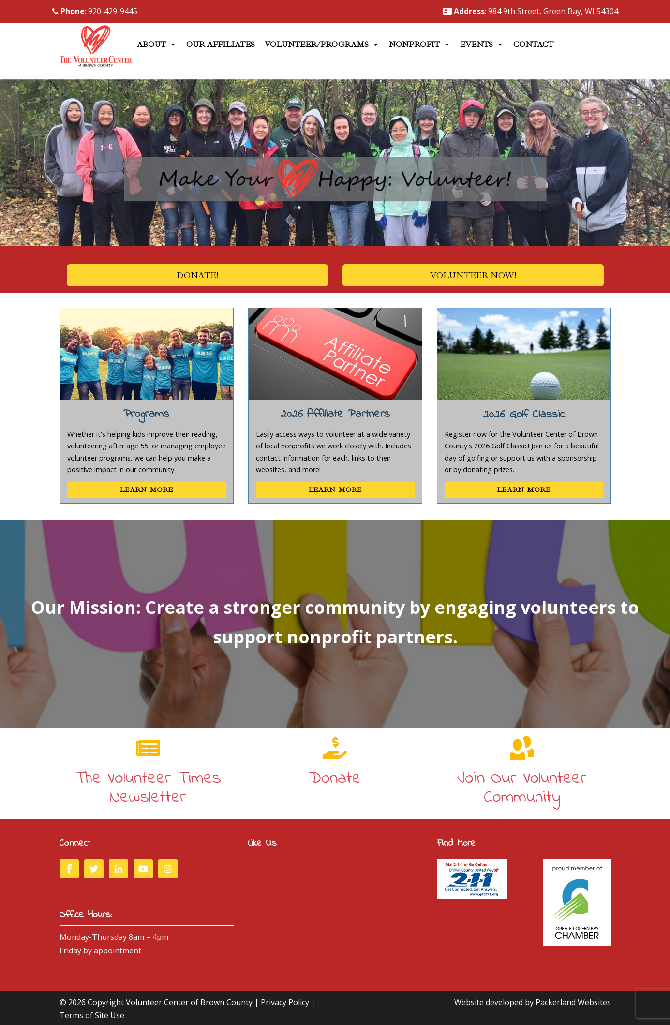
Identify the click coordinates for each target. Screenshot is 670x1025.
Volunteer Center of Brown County (189, 1002)
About (157, 44)
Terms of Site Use (92, 1015)
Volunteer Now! (473, 275)
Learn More (146, 490)
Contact (533, 44)
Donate (335, 778)
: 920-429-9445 (94, 11)
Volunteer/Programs (322, 44)
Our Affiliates (220, 44)
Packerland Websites (573, 1002)
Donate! (197, 275)
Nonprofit (419, 44)
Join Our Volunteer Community (522, 788)
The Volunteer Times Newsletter (148, 788)
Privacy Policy (285, 1002)
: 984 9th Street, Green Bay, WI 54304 (530, 11)
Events (482, 44)
